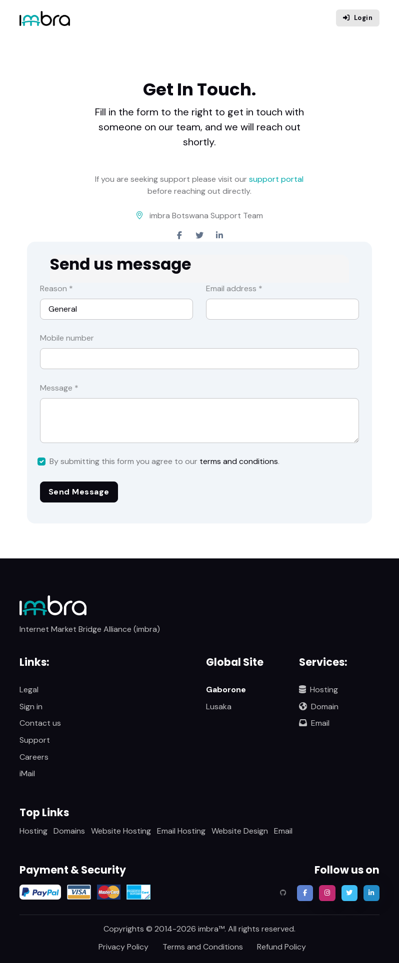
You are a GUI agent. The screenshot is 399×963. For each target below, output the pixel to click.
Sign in (31, 706)
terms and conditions (239, 461)
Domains (69, 831)
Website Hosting (121, 831)
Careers (34, 757)
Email (314, 723)
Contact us (40, 723)
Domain (318, 706)
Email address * (234, 288)
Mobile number (67, 338)
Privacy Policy (123, 947)
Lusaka (219, 706)
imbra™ (211, 929)
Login (357, 17)
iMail (27, 773)
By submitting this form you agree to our (165, 461)
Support (35, 740)
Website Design (240, 831)
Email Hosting (181, 831)
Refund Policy (281, 947)
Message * (59, 388)
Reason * (56, 288)
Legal (29, 689)
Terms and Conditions (202, 947)
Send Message (79, 491)
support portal (276, 179)
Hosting (318, 689)
